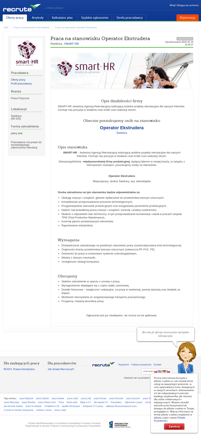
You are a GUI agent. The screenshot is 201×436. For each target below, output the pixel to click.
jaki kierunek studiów (13, 406)
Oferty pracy (15, 17)
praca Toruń (148, 398)
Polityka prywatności (141, 364)
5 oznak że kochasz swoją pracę (18, 410)
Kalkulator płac (62, 17)
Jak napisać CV (101, 402)
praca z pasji (60, 410)
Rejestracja (187, 17)
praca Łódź (86, 398)
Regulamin (124, 364)
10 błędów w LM (51, 406)
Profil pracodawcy (21, 83)
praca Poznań (100, 398)
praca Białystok (26, 398)
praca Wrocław (29, 402)
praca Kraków (58, 398)
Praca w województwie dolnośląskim (32, 27)
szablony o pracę (44, 410)
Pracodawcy (116, 402)
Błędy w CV (85, 402)
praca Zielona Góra (47, 402)
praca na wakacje (34, 406)
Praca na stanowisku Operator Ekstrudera (76, 27)
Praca (61, 402)
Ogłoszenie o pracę (133, 402)
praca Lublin (72, 398)
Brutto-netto (72, 402)
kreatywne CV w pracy (93, 406)
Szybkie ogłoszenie (94, 17)
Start (6, 27)
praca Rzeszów (116, 398)
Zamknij (174, 426)
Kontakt (157, 364)
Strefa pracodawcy (130, 17)
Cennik (148, 402)
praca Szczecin (133, 398)
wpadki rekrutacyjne (71, 406)
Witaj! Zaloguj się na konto (184, 5)
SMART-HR (71, 43)
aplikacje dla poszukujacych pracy (121, 406)
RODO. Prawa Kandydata (19, 369)
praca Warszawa (11, 402)
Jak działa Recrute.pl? (61, 369)
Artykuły (38, 17)
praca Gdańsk (42, 398)
